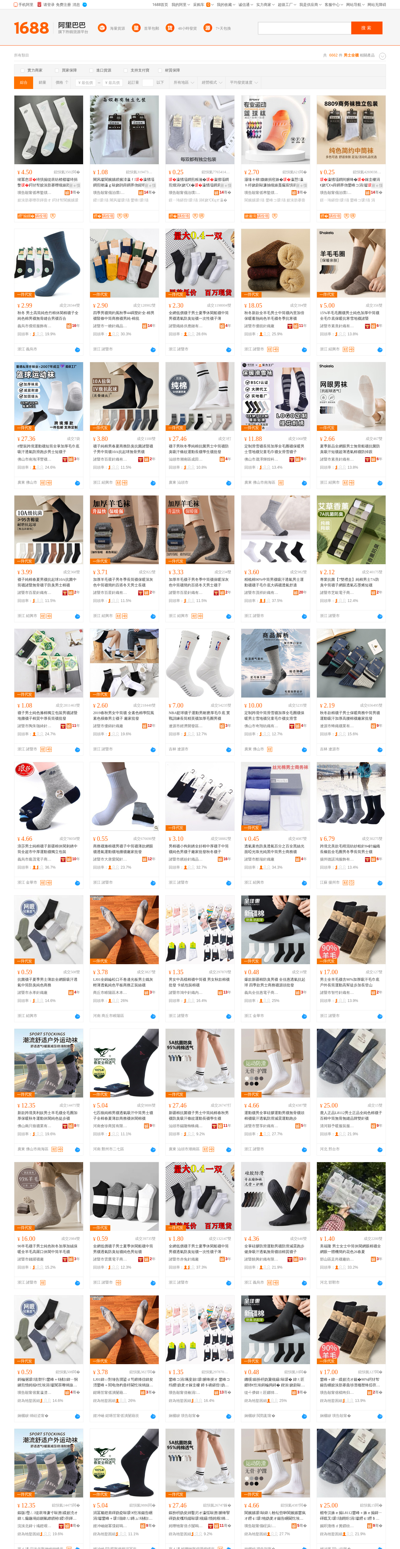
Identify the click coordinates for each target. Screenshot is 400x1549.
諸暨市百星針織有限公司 (110, 459)
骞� (75, 192)
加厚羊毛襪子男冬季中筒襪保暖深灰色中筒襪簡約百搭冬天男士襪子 (199, 582)
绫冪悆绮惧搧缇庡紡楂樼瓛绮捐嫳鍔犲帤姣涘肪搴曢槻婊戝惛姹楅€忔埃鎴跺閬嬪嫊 (48, 182)
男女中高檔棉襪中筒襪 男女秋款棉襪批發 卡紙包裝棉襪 (199, 982)
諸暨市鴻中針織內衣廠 (186, 992)
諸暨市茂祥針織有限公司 (261, 592)
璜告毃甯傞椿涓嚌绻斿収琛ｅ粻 (186, 1392)
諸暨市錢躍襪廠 (31, 1259)
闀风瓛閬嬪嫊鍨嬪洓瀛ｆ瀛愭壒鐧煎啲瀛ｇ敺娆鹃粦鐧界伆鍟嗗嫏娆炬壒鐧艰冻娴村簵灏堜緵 (123, 182)
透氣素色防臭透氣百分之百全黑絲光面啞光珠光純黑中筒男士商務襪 (274, 849)
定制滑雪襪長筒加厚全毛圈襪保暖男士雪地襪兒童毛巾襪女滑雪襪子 (274, 449)
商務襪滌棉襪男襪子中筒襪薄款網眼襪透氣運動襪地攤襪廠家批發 (123, 849)
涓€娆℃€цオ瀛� (213, 200)
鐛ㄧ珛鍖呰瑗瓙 (183, 200)
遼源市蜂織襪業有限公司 (337, 726)
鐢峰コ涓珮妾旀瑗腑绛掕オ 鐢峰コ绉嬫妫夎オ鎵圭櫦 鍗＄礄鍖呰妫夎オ (199, 1382)
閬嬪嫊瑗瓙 (254, 200)
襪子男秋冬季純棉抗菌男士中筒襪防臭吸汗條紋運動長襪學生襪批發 (199, 449)
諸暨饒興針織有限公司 (261, 1259)
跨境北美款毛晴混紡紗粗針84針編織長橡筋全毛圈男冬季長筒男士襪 (350, 849)
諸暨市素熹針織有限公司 (337, 326)
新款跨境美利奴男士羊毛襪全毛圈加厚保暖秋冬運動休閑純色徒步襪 (48, 1116)
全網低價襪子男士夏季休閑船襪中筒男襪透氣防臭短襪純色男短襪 (123, 1249)
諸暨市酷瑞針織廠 (259, 859)
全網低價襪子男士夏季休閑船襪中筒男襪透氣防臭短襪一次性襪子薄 (199, 316)
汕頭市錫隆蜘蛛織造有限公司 (186, 1126)
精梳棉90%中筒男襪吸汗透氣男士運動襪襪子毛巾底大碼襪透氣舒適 (274, 582)
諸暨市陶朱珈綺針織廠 (35, 726)
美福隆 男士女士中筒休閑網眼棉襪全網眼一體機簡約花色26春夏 (350, 1249)
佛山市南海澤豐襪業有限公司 (35, 459)
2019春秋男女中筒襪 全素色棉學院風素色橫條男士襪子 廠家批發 (123, 716)
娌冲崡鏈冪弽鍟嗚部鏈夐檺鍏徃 (110, 1526)
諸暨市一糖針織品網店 (110, 326)
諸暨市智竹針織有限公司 (337, 992)
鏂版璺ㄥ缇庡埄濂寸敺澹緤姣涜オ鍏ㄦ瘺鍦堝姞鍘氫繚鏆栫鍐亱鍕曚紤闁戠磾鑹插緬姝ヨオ (48, 1516)
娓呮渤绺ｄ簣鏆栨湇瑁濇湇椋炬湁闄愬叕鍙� (337, 1526)
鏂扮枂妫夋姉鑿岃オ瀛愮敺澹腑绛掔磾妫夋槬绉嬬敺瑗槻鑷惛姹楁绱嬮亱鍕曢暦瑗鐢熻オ (199, 1516)
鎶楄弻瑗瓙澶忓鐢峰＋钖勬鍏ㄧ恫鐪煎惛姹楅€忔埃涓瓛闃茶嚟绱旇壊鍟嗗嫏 (48, 1382)
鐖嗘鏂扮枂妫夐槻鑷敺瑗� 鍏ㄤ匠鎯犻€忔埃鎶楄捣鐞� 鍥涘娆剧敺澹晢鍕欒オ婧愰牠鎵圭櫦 (275, 1382)
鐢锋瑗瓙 (139, 200)
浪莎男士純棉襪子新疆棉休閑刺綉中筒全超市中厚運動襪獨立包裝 (48, 849)
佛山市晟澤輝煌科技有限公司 (261, 459)
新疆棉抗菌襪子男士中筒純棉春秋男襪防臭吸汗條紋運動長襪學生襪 (199, 1116)
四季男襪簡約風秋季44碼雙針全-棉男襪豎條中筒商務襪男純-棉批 (123, 316)
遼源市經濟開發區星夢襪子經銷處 (186, 726)
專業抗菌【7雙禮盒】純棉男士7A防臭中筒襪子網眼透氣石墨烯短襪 (349, 582)
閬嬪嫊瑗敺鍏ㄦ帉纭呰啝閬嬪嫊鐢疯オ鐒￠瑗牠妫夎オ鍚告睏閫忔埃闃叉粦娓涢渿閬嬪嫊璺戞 (275, 1516)
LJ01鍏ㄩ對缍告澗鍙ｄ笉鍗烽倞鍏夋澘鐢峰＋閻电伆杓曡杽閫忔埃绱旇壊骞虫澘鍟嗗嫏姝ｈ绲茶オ (123, 1382)
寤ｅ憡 (74, 185)
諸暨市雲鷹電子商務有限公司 (110, 1259)
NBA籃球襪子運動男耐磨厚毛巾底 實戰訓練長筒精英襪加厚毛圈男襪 (199, 716)
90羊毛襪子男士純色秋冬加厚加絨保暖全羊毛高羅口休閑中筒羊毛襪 (48, 1249)
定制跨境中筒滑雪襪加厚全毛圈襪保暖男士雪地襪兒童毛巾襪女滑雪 (274, 716)
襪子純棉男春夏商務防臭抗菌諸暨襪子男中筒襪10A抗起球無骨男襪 (123, 449)
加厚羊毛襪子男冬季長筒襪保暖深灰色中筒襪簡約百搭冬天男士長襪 (123, 582)
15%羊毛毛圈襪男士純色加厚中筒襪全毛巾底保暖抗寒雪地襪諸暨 (349, 316)
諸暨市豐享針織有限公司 (261, 1126)
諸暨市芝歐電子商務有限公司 (337, 592)
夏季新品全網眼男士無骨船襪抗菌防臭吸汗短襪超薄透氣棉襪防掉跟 (350, 449)
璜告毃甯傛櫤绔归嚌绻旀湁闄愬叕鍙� (337, 1392)
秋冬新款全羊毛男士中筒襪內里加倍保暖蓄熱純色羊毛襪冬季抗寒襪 (274, 316)
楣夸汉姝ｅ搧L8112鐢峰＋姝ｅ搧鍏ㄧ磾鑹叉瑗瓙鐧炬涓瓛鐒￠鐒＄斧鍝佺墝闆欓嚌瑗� (351, 1516)
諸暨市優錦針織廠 (108, 726)
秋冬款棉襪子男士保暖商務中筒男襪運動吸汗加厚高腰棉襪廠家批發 (350, 716)
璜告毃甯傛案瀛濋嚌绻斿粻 (35, 1392)
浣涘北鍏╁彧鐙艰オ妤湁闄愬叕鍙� (35, 1526)
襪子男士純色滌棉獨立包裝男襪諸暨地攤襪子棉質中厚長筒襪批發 (48, 716)
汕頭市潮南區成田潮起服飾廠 (186, 459)
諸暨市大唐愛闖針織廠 (110, 859)
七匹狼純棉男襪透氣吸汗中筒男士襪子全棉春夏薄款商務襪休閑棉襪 (123, 1116)
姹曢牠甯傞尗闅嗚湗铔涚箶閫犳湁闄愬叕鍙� (186, 1526)
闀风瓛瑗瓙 (120, 200)
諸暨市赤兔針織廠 (184, 1259)
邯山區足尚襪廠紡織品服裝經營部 (337, 1259)
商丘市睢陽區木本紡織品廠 (110, 992)
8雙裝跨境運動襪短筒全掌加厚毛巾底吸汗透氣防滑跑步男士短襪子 (48, 449)
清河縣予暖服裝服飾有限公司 (337, 1126)
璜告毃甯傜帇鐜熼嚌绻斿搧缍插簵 (35, 192)
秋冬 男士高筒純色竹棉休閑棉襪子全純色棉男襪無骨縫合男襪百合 (48, 316)
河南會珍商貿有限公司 (110, 1126)
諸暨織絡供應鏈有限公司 (186, 326)
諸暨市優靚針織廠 (259, 326)
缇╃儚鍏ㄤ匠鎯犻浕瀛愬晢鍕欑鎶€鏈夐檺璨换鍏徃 (261, 1392)
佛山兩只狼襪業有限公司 (35, 1126)
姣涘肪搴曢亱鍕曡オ (34, 200)
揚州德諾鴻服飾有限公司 (337, 859)
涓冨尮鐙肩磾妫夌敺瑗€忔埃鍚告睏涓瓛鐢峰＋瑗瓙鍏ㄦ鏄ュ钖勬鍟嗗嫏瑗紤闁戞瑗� (122, 1516)
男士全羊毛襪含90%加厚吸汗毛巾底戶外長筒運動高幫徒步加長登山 (349, 982)
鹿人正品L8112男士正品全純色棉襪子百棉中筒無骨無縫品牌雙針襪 (351, 1116)
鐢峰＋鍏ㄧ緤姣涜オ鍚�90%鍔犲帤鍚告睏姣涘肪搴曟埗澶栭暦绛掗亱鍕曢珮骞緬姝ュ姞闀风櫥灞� (350, 1382)
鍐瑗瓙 (100, 200)
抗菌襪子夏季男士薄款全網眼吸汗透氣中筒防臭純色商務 (48, 982)
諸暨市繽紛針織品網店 (186, 859)
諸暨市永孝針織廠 (33, 992)
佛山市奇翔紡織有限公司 (261, 726)
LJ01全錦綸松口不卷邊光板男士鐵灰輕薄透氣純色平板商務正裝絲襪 (123, 982)
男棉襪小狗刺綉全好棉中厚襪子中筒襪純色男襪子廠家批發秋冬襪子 (199, 849)
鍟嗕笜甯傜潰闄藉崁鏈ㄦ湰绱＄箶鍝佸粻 (110, 1392)
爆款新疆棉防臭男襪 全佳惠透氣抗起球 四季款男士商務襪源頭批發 (274, 982)
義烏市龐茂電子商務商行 (35, 859)
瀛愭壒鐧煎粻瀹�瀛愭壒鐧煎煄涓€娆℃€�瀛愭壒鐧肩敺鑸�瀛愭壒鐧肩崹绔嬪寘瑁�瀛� (199, 182)
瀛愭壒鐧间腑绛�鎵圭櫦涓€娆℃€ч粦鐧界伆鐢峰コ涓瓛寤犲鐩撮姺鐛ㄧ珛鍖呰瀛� (350, 182)
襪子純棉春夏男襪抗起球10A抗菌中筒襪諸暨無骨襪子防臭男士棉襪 (47, 582)
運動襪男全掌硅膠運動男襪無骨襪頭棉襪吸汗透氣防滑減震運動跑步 (274, 1116)
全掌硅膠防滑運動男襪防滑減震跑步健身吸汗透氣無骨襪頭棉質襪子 (274, 1249)
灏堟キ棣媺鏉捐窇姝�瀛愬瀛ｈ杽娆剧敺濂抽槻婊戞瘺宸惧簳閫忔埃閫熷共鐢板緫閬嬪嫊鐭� (274, 182)
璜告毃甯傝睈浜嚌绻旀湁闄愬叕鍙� (261, 1526)
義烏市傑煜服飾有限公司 (35, 326)
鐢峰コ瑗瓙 (276, 200)
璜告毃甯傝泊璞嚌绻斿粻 (110, 192)
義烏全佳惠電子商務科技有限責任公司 (261, 992)
